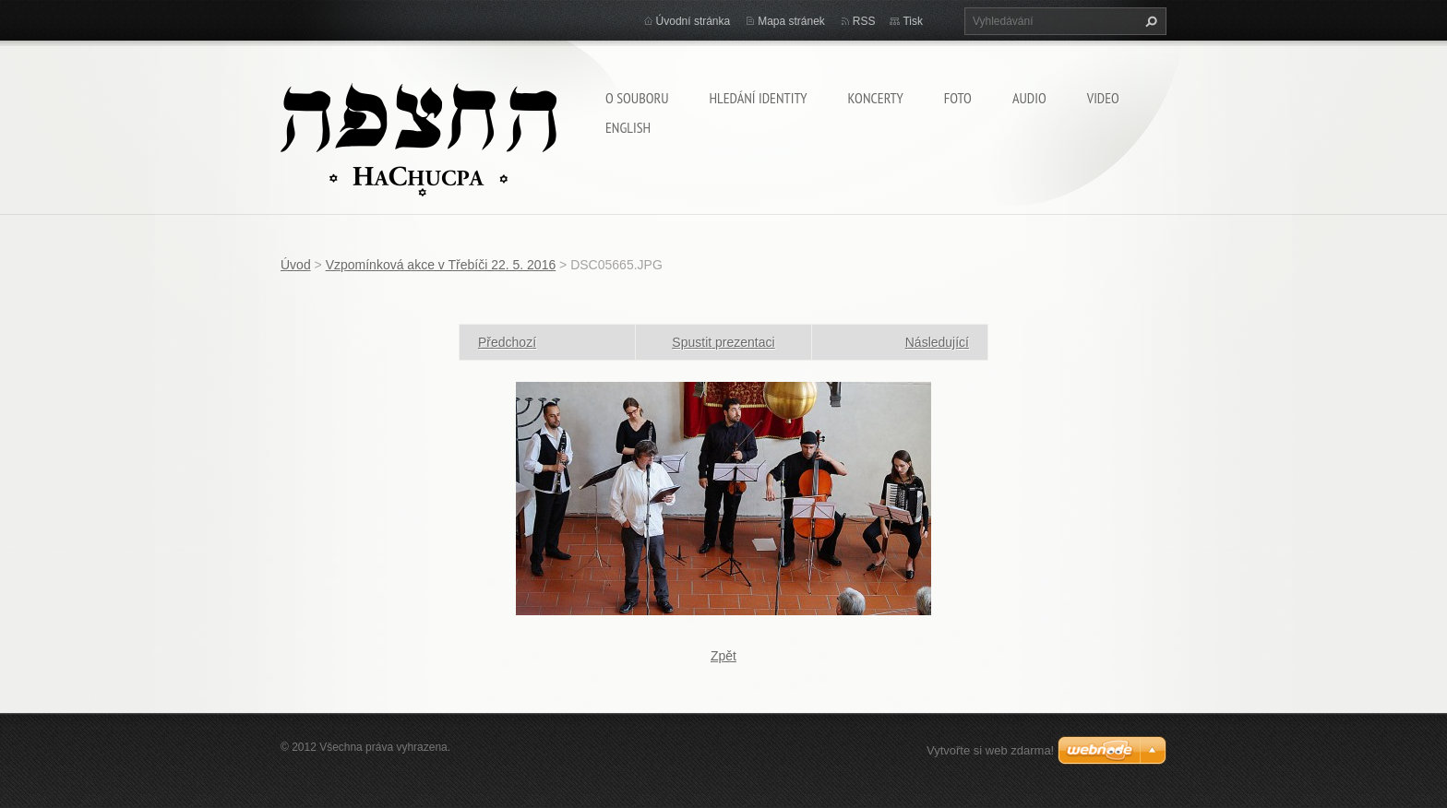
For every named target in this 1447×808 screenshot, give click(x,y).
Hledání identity (758, 98)
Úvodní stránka (693, 21)
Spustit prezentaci (723, 342)
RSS (864, 21)
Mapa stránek (791, 21)
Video (1103, 98)
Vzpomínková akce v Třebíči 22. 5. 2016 (441, 264)
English (628, 127)
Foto (958, 98)
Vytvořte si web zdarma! (990, 750)
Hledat (1149, 21)
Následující (937, 342)
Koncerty (875, 98)
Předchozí (507, 342)
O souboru (636, 98)
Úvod (296, 264)
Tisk (913, 21)
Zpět (723, 655)
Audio (1029, 98)
